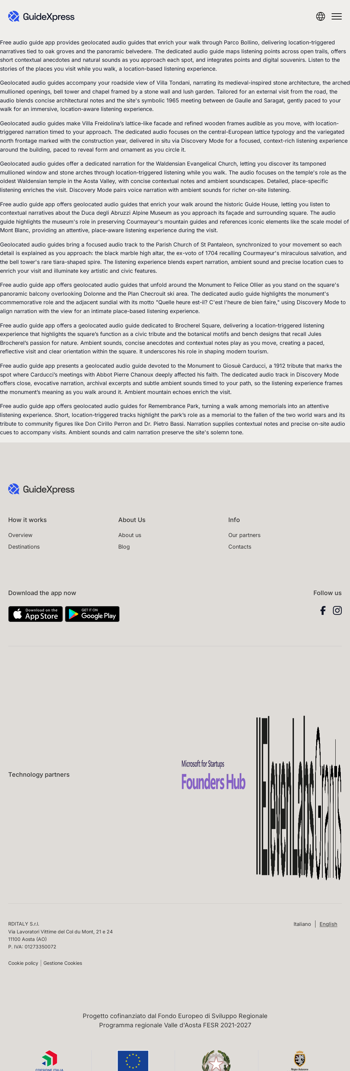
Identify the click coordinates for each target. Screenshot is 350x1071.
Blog (124, 546)
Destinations (24, 546)
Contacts (239, 546)
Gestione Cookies (62, 963)
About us (129, 535)
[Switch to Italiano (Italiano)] (302, 924)
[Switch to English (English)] (328, 924)
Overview (20, 535)
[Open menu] (337, 16)
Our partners (244, 535)
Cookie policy (23, 963)
